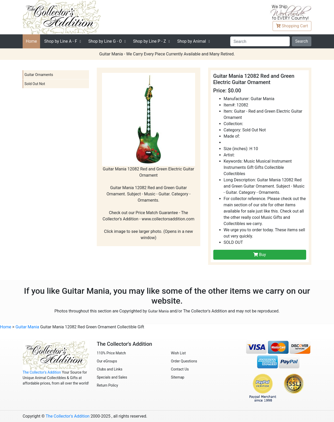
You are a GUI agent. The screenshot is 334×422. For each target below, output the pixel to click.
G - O (105, 41)
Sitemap (177, 377)
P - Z (149, 41)
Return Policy (107, 385)
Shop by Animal (191, 41)
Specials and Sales (112, 377)
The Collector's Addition (42, 372)
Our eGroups (107, 361)
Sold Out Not (34, 84)
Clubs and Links (110, 369)
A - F (60, 41)
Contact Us (180, 369)
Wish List (178, 353)
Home (31, 41)
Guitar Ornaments (38, 75)
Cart (292, 25)
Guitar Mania (158, 311)
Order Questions (184, 361)
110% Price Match (111, 353)
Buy (259, 254)
